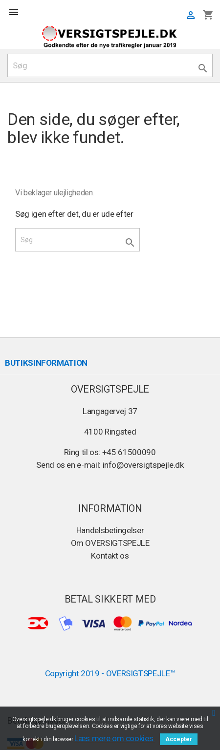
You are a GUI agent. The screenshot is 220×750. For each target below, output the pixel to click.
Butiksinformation (46, 363)
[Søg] (110, 65)
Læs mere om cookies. (114, 738)
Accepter (178, 739)
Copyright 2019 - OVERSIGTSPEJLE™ (110, 673)
